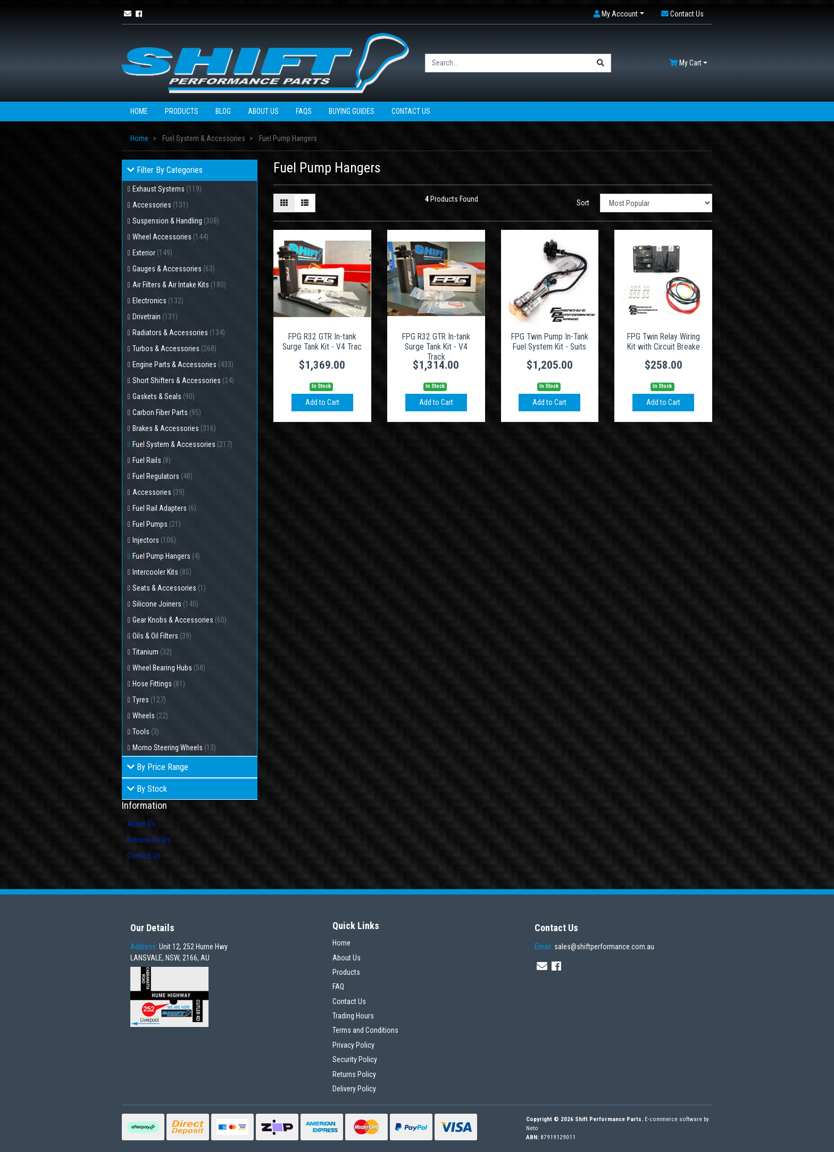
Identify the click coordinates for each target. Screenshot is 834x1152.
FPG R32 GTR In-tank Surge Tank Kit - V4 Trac (322, 341)
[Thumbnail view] (284, 203)
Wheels (150, 715)
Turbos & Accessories (174, 348)
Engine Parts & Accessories (182, 364)
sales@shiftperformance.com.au (594, 946)
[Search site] (600, 63)
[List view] (304, 203)
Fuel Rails (151, 460)
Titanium (152, 652)
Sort (583, 202)
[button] (619, 14)
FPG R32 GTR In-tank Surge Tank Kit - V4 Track (436, 346)
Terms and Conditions (365, 1030)
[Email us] (127, 14)
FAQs (304, 111)
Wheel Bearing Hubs (168, 668)
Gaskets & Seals (163, 396)
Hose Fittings (158, 683)
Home (139, 111)
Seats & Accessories (169, 588)
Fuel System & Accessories (182, 444)
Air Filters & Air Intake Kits (179, 284)
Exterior (152, 252)
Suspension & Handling (175, 221)
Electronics (158, 300)
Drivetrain (155, 316)
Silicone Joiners (165, 604)
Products (181, 111)
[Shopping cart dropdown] (688, 63)
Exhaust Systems (167, 189)
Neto (532, 1128)
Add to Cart (322, 402)
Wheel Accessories (170, 237)
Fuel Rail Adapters (164, 508)
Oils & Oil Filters (161, 636)
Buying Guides (351, 111)
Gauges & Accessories (173, 268)
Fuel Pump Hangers (166, 556)
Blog (223, 111)
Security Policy (354, 1059)
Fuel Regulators (162, 476)
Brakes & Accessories (174, 428)
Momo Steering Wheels (174, 747)
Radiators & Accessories (178, 332)
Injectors (154, 540)
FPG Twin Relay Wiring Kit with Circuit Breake (663, 341)
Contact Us (410, 111)
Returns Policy (149, 839)
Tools (145, 731)
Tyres (149, 699)
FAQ (338, 986)
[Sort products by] (656, 203)
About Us (263, 111)
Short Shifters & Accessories (183, 380)
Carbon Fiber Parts (166, 412)
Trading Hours (353, 1016)
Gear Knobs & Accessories (179, 620)
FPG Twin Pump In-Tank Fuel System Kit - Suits (549, 341)
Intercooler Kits (161, 572)
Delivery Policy (354, 1088)
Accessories (160, 205)
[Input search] (508, 63)
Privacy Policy (353, 1045)
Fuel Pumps (156, 524)
